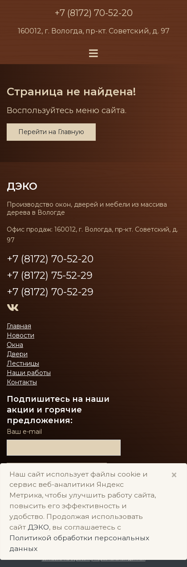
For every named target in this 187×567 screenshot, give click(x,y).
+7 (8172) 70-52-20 (94, 13)
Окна (15, 345)
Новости (20, 335)
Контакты (22, 382)
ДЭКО (22, 186)
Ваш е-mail (24, 432)
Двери (17, 354)
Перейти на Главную (51, 132)
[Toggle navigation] (93, 53)
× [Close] (174, 475)
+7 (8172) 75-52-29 (50, 275)
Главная (19, 326)
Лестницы (23, 363)
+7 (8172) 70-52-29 (50, 292)
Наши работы (29, 373)
